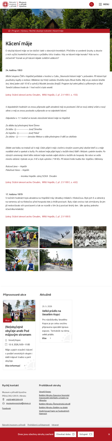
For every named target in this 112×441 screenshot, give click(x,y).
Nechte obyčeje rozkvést (40, 30)
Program (15, 30)
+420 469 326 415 (14, 399)
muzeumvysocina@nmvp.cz (16, 403)
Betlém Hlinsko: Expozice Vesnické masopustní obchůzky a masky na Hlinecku (54, 398)
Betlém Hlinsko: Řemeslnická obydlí (54, 403)
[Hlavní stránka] (9, 30)
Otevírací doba (65, 434)
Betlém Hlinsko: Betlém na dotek (53, 407)
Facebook (6, 408)
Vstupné (85, 434)
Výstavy (24, 30)
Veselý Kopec (45, 391)
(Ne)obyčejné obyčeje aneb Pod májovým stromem (18, 330)
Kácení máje (58, 30)
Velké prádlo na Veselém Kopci (51, 313)
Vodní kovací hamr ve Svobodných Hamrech (54, 412)
